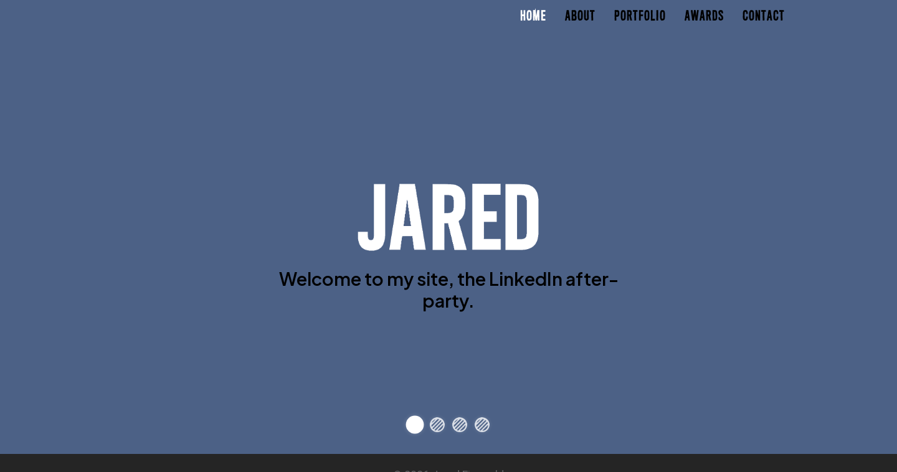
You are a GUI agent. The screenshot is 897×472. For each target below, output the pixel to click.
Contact (764, 16)
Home (533, 16)
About (580, 16)
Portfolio (640, 16)
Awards (704, 16)
